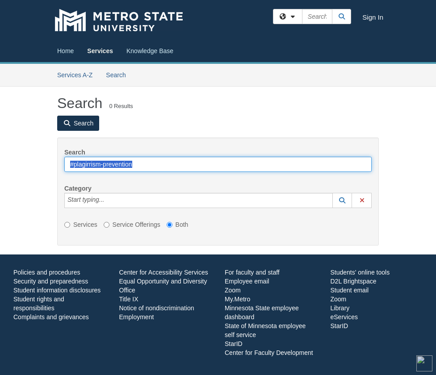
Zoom (233, 290)
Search (119, 74)
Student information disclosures (57, 290)
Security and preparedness (50, 281)
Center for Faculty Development (269, 352)
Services (100, 50)
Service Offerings (132, 224)
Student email (350, 290)
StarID (234, 343)
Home (65, 50)
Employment (136, 317)
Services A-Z (74, 75)
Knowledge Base (149, 50)
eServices (344, 317)
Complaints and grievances (51, 317)
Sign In (372, 17)
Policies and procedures (46, 272)
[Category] (109, 200)
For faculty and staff (252, 272)
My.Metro (237, 299)
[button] (342, 200)
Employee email (247, 281)
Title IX (128, 299)
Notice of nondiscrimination (156, 308)
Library (340, 308)
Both (178, 224)
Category (78, 188)
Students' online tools (360, 272)
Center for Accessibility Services (163, 272)
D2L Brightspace (354, 281)
